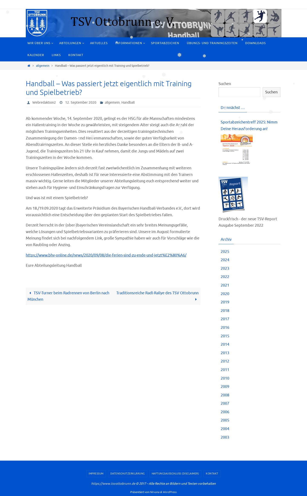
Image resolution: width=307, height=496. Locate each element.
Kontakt (212, 473)
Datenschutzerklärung (127, 473)
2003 (225, 437)
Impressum (96, 473)
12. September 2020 (80, 102)
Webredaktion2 (44, 102)
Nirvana (154, 492)
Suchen (225, 83)
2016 (225, 327)
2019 (225, 302)
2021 (225, 285)
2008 (225, 395)
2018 (225, 310)
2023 (225, 268)
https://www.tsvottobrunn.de (113, 484)
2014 (225, 344)
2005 (225, 420)
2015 (225, 336)
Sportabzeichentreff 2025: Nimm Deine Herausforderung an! (249, 125)
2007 (225, 403)
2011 (225, 369)
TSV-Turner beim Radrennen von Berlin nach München (68, 296)
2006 (225, 412)
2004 (225, 428)
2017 (225, 319)
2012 (225, 361)
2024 (225, 260)
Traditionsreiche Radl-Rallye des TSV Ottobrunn (157, 296)
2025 (225, 251)
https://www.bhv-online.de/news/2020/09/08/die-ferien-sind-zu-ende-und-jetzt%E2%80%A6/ (106, 255)
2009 (225, 386)
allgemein (42, 66)
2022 (225, 276)
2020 (225, 294)
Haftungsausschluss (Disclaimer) (175, 473)
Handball (128, 102)
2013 (225, 353)
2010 (225, 378)
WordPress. (170, 492)
